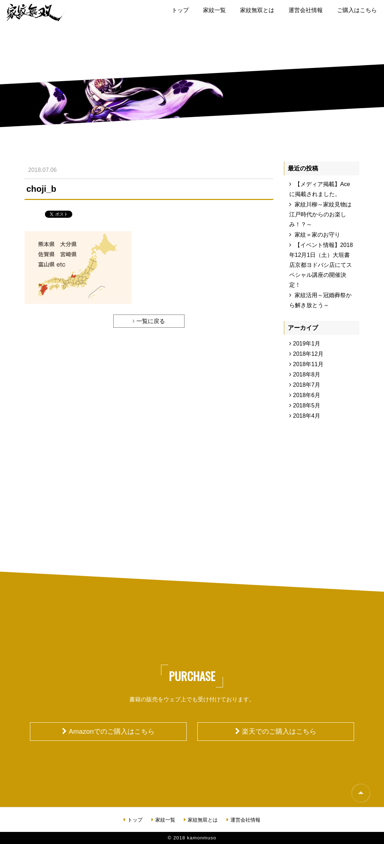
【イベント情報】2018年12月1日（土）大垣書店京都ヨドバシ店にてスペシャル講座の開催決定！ (321, 265)
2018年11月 (308, 364)
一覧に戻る (150, 321)
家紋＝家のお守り (317, 235)
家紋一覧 (214, 10)
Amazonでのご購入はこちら (112, 731)
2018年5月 (307, 405)
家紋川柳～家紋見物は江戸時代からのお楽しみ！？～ (320, 214)
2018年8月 (307, 374)
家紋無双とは (257, 10)
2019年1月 (307, 344)
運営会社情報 (306, 10)
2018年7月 (307, 385)
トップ (180, 10)
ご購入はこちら (357, 10)
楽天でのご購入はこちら (279, 731)
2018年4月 (307, 416)
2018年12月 (308, 354)
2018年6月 (307, 395)
